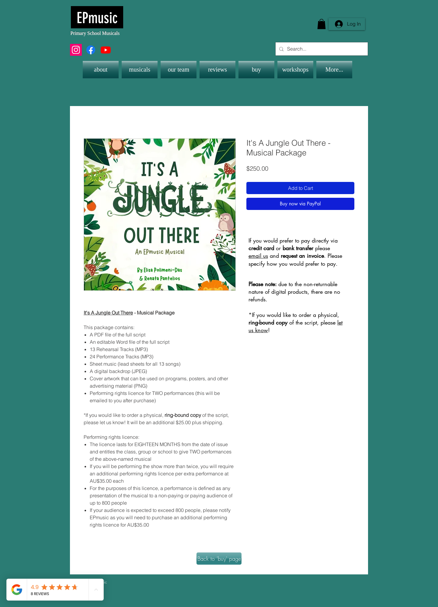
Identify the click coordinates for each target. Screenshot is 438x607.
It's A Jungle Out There (108, 313)
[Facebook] (91, 50)
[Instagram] (76, 50)
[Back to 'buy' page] (219, 558)
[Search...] (321, 48)
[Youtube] (106, 50)
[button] (321, 24)
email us (258, 255)
